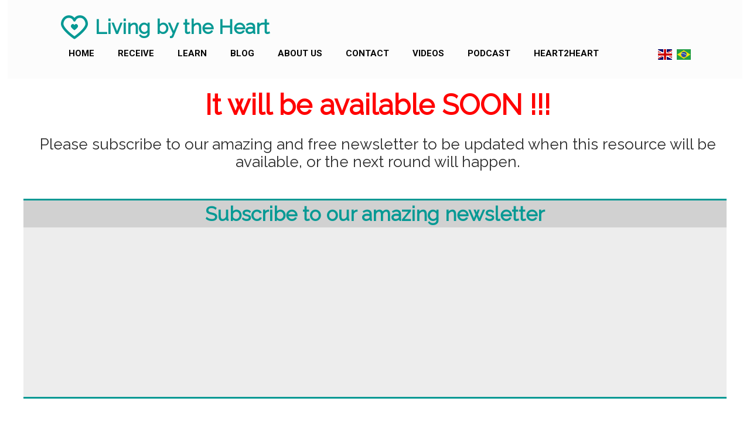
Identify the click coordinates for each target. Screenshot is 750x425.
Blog (242, 53)
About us (300, 53)
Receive (136, 53)
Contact (367, 53)
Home (81, 53)
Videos (428, 53)
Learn (192, 53)
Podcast (489, 53)
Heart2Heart (566, 53)
